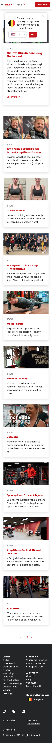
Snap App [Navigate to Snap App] (8, 676)
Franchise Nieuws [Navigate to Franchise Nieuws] (35, 663)
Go (32, 34)
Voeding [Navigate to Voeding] (7, 693)
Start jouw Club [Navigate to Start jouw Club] (34, 666)
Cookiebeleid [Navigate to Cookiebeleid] (9, 729)
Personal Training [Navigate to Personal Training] (12, 683)
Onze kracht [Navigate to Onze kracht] (9, 663)
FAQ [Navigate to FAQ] (28, 679)
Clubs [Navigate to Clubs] (6, 660)
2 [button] (27, 637)
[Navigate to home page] (12, 5)
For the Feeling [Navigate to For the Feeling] (11, 680)
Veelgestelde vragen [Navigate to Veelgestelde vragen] (10, 688)
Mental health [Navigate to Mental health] (33, 686)
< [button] (20, 637)
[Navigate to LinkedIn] (23, 711)
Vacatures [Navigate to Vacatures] (32, 682)
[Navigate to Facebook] (13, 712)
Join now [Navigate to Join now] (42, 4)
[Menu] (2, 4)
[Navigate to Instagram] (4, 712)
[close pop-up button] (43, 16)
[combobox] (17, 34)
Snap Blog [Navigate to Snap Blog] (8, 673)
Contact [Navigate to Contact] (30, 676)
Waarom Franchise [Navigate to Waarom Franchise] (36, 660)
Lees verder (13, 96)
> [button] (31, 637)
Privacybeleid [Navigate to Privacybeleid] (9, 720)
